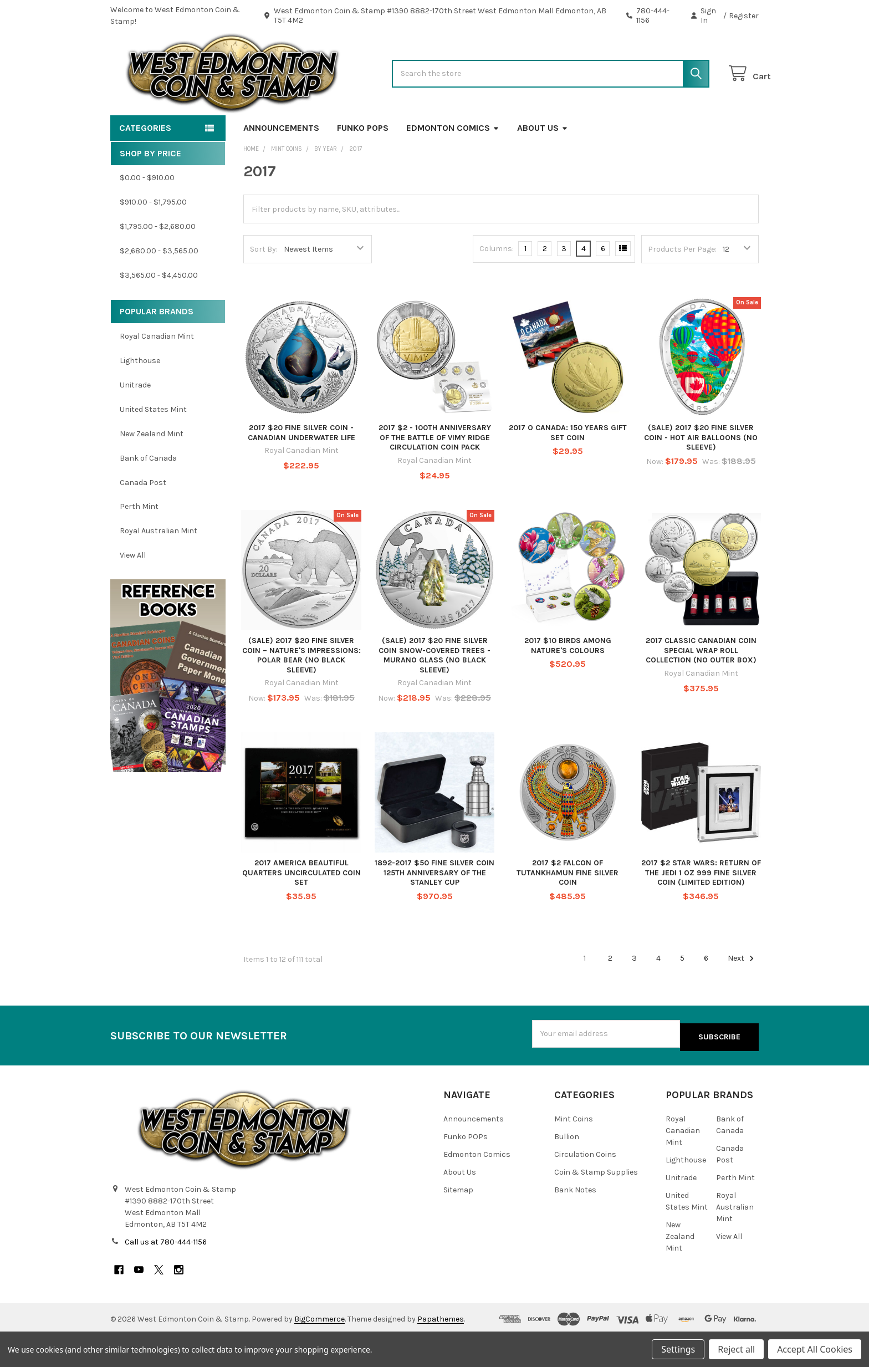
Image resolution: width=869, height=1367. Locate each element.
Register (744, 16)
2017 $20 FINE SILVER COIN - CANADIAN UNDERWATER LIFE (301, 468)
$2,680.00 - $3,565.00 (159, 286)
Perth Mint (139, 542)
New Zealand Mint (151, 469)
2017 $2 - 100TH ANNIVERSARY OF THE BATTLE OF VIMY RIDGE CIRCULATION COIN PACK (435, 472)
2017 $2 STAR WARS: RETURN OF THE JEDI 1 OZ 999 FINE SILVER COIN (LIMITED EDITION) (701, 908)
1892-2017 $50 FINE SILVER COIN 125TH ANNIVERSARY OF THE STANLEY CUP (434, 908)
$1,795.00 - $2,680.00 (158, 262)
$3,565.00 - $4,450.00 (159, 310)
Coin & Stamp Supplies (596, 1203)
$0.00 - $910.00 (147, 213)
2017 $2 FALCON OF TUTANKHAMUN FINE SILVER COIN (567, 908)
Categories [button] (145, 163)
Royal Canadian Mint (157, 371)
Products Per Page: (682, 284)
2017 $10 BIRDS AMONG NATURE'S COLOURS (567, 681)
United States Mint (153, 445)
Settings (678, 1349)
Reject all (736, 1349)
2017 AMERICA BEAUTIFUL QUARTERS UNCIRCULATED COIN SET (301, 908)
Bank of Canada (148, 493)
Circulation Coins (585, 1186)
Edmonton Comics (452, 163)
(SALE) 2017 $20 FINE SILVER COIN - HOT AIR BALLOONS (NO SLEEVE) (701, 472)
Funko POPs (363, 163)
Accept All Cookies (814, 1349)
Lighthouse (140, 396)
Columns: (496, 284)
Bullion (566, 1168)
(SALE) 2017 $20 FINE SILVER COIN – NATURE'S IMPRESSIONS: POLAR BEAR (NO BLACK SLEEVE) (301, 690)
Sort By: (264, 284)
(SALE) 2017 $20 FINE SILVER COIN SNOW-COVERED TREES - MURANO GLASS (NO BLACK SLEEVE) (434, 690)
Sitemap (458, 1221)
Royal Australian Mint (158, 566)
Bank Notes (575, 1221)
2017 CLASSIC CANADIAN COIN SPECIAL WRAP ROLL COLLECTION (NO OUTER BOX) (701, 685)
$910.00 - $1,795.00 (153, 237)
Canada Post (143, 517)
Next (742, 993)
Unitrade (135, 420)
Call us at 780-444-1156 (166, 1274)
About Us (542, 163)
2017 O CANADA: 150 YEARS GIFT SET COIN (568, 468)
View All (133, 590)
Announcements (281, 163)
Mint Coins (573, 1150)
